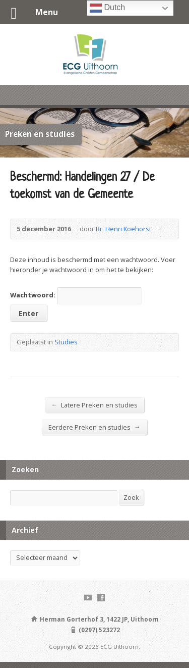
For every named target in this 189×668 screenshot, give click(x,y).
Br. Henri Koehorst (123, 228)
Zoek (131, 497)
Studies (66, 341)
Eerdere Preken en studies (94, 427)
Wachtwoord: (76, 294)
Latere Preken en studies (94, 404)
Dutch (107, 8)
